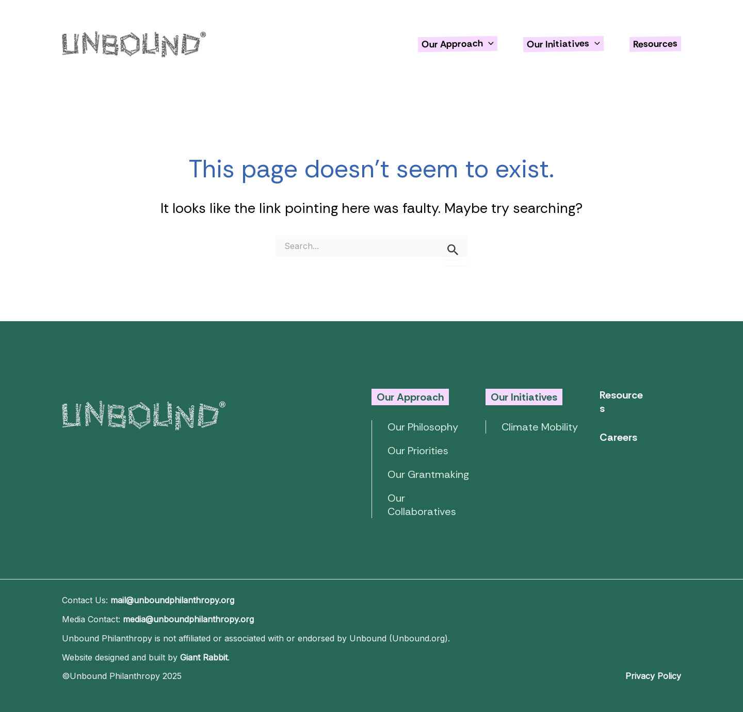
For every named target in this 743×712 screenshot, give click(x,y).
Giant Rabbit (204, 657)
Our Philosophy (422, 427)
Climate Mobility (540, 427)
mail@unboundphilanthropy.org (172, 600)
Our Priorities (417, 450)
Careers (618, 437)
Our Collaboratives (421, 504)
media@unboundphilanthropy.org (188, 619)
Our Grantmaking (428, 474)
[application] (488, 44)
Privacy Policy (653, 676)
